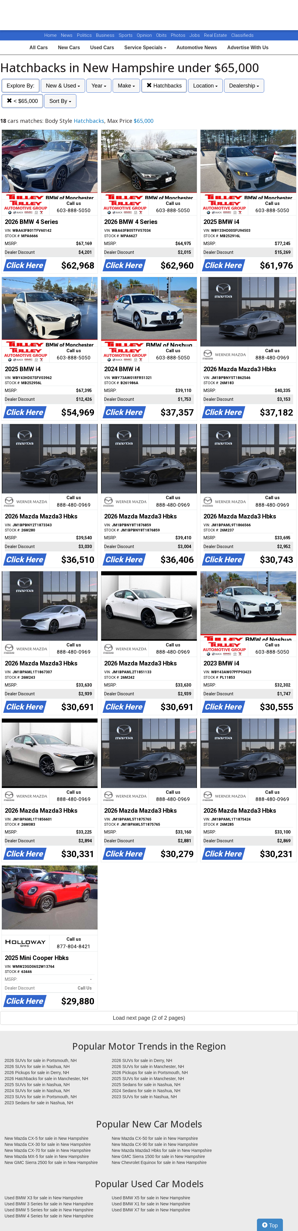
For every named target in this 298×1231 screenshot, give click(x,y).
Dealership (244, 86)
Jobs (195, 35)
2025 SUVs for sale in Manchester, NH (148, 1078)
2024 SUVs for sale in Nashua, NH (37, 1090)
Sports (126, 35)
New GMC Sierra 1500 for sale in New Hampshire (158, 1156)
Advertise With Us (248, 47)
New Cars (69, 47)
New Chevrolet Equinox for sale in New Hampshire (159, 1162)
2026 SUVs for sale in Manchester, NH (148, 1066)
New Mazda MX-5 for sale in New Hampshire (47, 1156)
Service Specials (145, 47)
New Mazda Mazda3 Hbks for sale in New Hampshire (162, 1150)
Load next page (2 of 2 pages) (149, 1018)
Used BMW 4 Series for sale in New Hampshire (49, 1215)
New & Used (63, 86)
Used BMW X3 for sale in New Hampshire (44, 1197)
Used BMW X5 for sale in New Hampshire (151, 1197)
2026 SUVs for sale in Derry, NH (142, 1060)
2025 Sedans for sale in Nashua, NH (146, 1084)
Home (50, 35)
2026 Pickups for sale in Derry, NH (37, 1072)
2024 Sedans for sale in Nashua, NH (146, 1090)
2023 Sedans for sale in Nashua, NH (39, 1102)
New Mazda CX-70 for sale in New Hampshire (48, 1150)
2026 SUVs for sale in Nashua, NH (37, 1066)
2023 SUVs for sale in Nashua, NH (144, 1096)
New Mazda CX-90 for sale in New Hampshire (155, 1144)
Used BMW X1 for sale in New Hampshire (151, 1203)
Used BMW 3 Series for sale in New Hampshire (49, 1203)
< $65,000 (22, 101)
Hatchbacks (164, 85)
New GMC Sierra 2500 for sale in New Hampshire (51, 1162)
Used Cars (102, 47)
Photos (179, 35)
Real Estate (216, 35)
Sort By (60, 101)
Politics (84, 35)
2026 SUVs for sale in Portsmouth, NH (41, 1060)
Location (205, 86)
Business (106, 35)
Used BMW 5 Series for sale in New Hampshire (49, 1209)
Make (126, 86)
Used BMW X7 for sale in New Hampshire (151, 1209)
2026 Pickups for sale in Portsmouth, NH (150, 1072)
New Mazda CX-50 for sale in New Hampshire (155, 1138)
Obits (162, 35)
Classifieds (242, 35)
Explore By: (20, 86)
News (66, 35)
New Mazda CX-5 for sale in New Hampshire (46, 1138)
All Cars (39, 47)
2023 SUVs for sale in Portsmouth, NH (41, 1096)
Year (98, 86)
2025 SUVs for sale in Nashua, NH (37, 1084)
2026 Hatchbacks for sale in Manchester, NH (46, 1078)
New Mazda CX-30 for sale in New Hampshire (48, 1144)
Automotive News (196, 47)
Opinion (145, 35)
